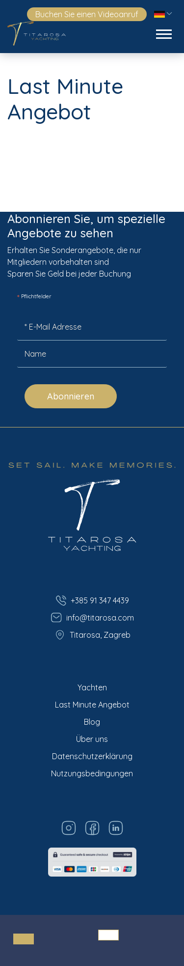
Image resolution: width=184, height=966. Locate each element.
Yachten (92, 687)
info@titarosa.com (92, 618)
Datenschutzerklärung (92, 756)
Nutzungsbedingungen (92, 773)
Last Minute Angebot (92, 705)
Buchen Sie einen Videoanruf (86, 14)
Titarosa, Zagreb (92, 635)
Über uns (92, 739)
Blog (92, 722)
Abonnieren (70, 396)
